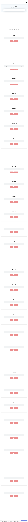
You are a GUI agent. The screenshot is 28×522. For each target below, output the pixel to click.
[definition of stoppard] (11, 350)
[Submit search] (24, 10)
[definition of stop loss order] (11, 129)
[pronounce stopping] (14, 435)
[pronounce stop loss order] (14, 126)
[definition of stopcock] (11, 217)
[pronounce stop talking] (14, 169)
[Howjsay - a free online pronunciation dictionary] (2, 2)
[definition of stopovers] (11, 305)
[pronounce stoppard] (14, 347)
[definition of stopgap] (11, 247)
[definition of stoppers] (11, 423)
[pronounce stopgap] (14, 244)
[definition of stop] (11, 41)
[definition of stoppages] (11, 335)
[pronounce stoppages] (14, 332)
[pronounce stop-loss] (14, 199)
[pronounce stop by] (14, 66)
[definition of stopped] (11, 378)
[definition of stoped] (11, 232)
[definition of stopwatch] (11, 496)
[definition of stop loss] (11, 114)
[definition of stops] (11, 481)
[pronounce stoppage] (14, 317)
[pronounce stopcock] (14, 214)
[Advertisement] (14, 21)
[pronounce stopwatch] (14, 493)
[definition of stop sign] (11, 144)
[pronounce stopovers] (14, 302)
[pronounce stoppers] (14, 420)
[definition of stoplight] (11, 275)
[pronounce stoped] (14, 229)
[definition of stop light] (11, 99)
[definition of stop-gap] (11, 187)
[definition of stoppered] (11, 408)
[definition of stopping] (11, 438)
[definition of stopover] (11, 290)
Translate (16, 69)
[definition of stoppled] (11, 453)
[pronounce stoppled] (14, 450)
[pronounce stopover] (14, 287)
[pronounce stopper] (14, 390)
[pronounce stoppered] (14, 405)
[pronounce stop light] (14, 96)
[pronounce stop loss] (14, 111)
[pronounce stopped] (14, 375)
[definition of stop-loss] (11, 202)
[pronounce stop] (14, 38)
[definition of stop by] (11, 69)
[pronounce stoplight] (14, 272)
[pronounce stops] (14, 478)
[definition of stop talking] (11, 172)
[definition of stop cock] (11, 84)
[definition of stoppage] (11, 320)
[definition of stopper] (11, 393)
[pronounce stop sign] (14, 141)
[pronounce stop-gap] (14, 184)
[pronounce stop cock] (14, 81)
